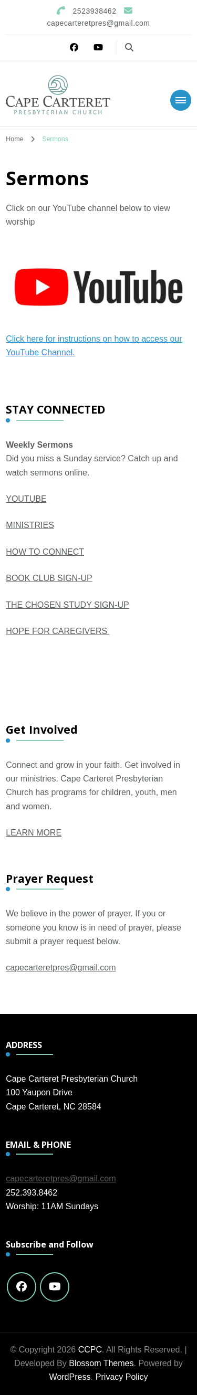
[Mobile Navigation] (180, 100)
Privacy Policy (122, 1376)
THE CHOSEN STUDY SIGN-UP (67, 604)
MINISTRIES (30, 525)
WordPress (70, 1376)
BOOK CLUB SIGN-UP (49, 578)
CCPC (90, 1349)
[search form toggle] (129, 47)
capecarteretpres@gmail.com (61, 967)
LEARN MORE (33, 832)
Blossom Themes (101, 1363)
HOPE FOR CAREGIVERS (57, 631)
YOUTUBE (26, 498)
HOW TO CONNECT (45, 551)
